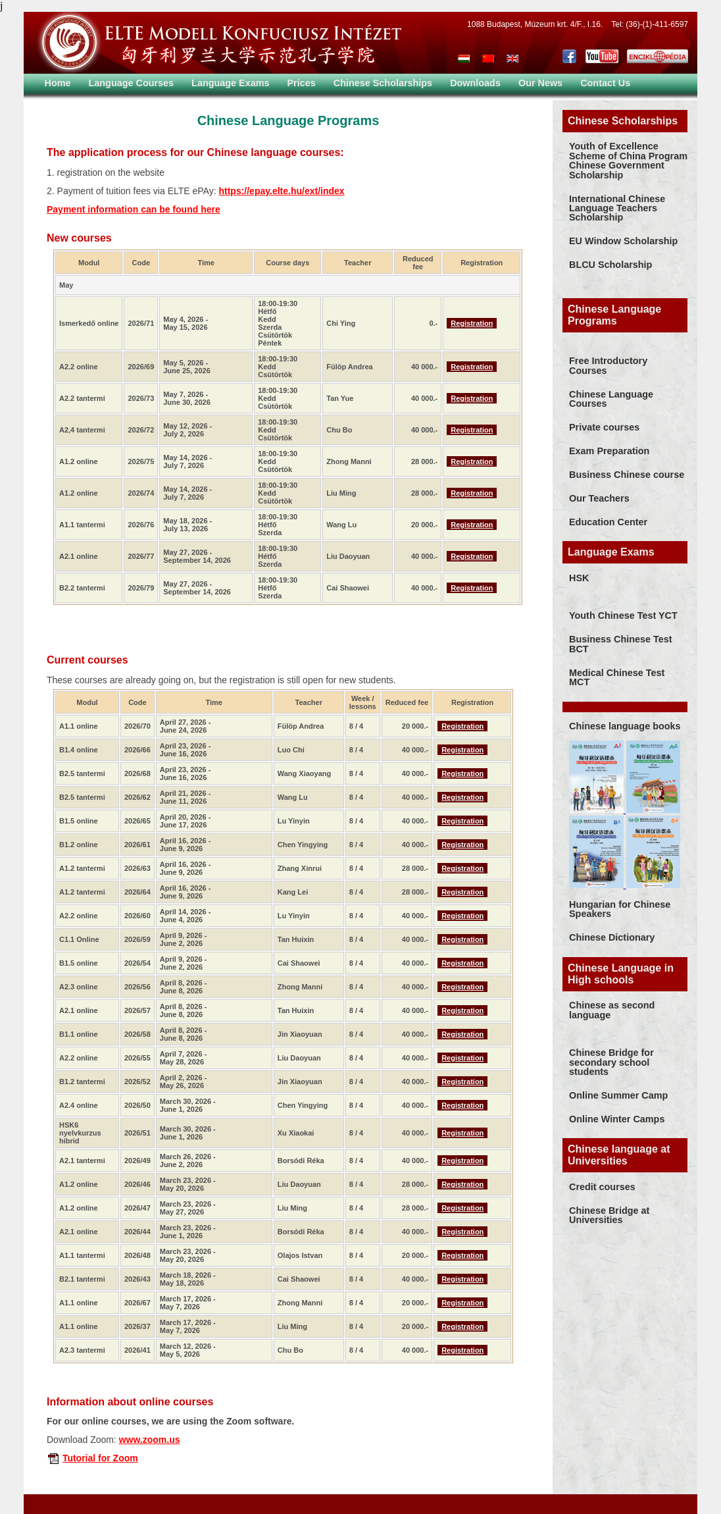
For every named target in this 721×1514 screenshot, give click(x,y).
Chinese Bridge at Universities (609, 1215)
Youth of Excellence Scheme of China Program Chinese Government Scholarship (628, 160)
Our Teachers (599, 498)
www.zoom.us (149, 1439)
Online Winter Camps (616, 1119)
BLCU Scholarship (610, 264)
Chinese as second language (612, 1010)
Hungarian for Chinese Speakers (619, 909)
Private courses (604, 427)
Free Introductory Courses (608, 365)
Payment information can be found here (133, 209)
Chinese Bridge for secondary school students (611, 1062)
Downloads (475, 83)
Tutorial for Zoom (100, 1458)
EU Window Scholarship (623, 241)
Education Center (608, 522)
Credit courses (602, 1187)
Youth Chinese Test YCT (623, 615)
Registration (472, 323)
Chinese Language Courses (611, 399)
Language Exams (230, 83)
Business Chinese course (626, 474)
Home (58, 83)
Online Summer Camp (618, 1095)
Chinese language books (625, 726)
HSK (579, 578)
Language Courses (131, 83)
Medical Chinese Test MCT (616, 677)
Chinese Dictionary (612, 937)
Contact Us (605, 83)
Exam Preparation (609, 451)
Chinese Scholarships (383, 83)
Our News (540, 83)
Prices (301, 83)
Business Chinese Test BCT (620, 644)
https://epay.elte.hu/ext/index (281, 191)
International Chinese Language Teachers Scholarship (617, 208)
